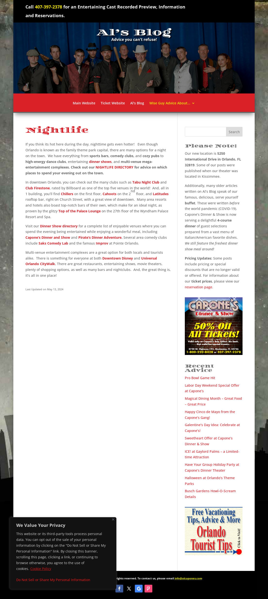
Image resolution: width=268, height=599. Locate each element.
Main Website (84, 103)
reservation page (198, 287)
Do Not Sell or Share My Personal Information (53, 579)
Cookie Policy (40, 568)
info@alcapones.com (188, 578)
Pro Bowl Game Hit (200, 378)
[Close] (113, 519)
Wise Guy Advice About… (169, 103)
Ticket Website (113, 103)
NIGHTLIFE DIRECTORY (114, 167)
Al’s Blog (137, 103)
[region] (63, 553)
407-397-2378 (48, 7)
